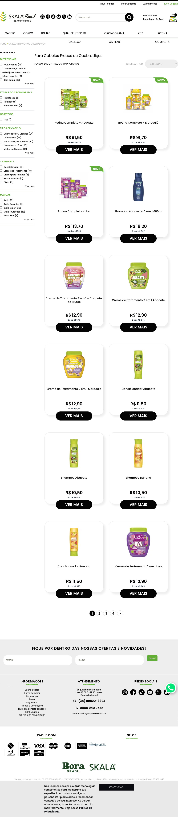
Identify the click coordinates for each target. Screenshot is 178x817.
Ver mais (74, 149)
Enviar (152, 658)
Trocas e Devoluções (32, 705)
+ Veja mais (28, 84)
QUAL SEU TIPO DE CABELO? (74, 34)
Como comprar (32, 693)
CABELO (9, 33)
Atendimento (150, 3)
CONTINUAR (116, 787)
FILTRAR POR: (7, 52)
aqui (161, 19)
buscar (129, 17)
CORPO (27, 33)
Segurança (32, 696)
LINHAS (45, 33)
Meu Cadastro (128, 3)
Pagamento (32, 702)
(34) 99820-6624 (92, 701)
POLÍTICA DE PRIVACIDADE (32, 715)
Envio (32, 699)
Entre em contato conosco (32, 708)
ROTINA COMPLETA (162, 34)
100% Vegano (171, 3)
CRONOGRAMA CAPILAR (114, 34)
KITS (140, 33)
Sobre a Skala (32, 689)
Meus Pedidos (107, 3)
